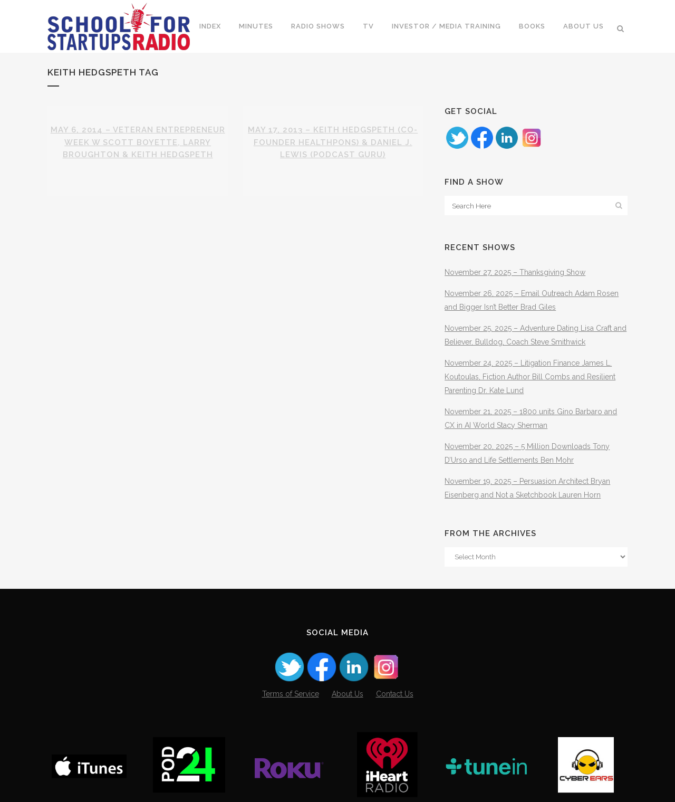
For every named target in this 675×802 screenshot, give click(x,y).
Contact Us (394, 694)
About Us (347, 694)
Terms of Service (290, 694)
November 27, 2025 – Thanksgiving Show (515, 272)
